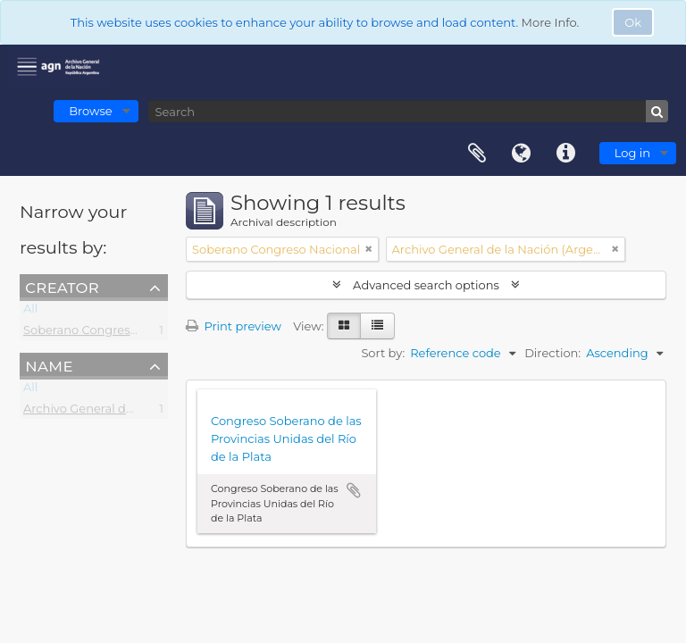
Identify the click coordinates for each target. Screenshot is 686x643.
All (30, 312)
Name (48, 365)
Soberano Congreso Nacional (107, 333)
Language (521, 153)
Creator (62, 286)
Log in (632, 153)
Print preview (233, 326)
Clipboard (477, 153)
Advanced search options (426, 285)
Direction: (552, 353)
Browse (90, 111)
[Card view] (344, 326)
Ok (632, 22)
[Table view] (377, 326)
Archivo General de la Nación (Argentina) (141, 412)
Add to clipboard (354, 490)
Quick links (566, 153)
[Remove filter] (368, 249)
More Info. (551, 22)
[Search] (408, 111)
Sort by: (383, 353)
